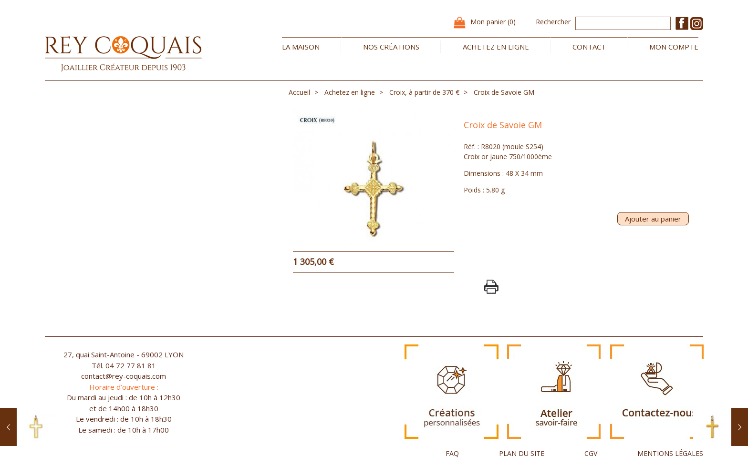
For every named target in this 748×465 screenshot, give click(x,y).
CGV (590, 453)
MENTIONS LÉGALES (670, 453)
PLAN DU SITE (521, 453)
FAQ (452, 453)
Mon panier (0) (493, 21)
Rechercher (553, 21)
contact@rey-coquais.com (123, 376)
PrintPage (491, 287)
